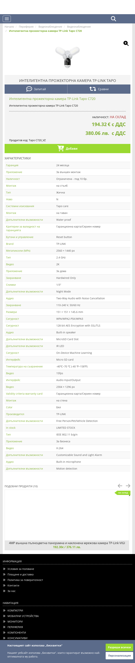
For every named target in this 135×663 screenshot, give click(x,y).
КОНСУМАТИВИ (15, 638)
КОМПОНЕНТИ (14, 632)
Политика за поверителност (23, 580)
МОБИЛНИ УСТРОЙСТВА (21, 616)
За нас (9, 591)
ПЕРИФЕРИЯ (13, 627)
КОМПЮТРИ (13, 610)
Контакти (11, 585)
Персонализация (119, 655)
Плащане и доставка (18, 574)
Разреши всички (119, 647)
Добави (67, 148)
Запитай (36, 89)
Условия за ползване (18, 569)
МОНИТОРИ (13, 621)
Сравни (99, 89)
